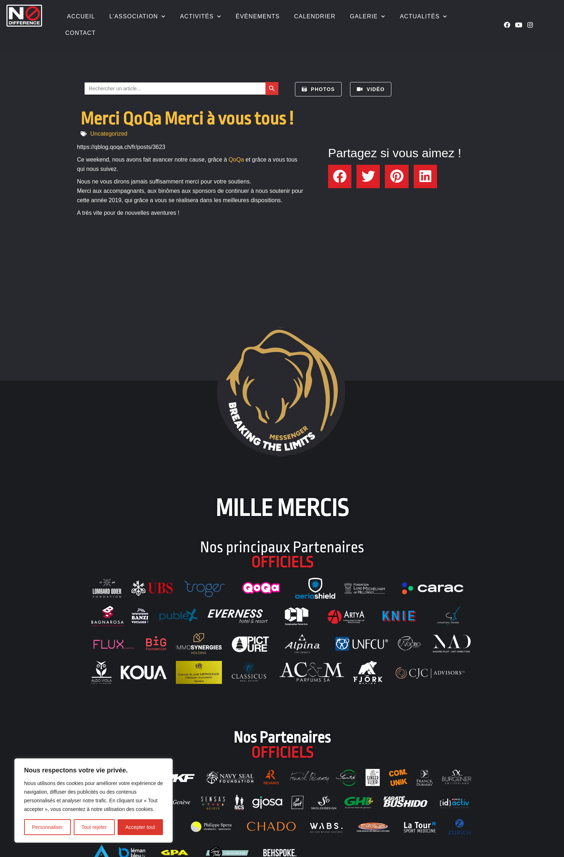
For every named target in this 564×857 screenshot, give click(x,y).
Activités (201, 16)
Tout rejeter (94, 827)
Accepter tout (140, 827)
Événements (257, 16)
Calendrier (315, 16)
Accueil (80, 16)
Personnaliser (47, 827)
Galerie (368, 16)
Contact (80, 33)
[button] (339, 176)
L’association (137, 16)
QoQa (236, 160)
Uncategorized (108, 134)
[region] (93, 800)
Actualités (423, 16)
